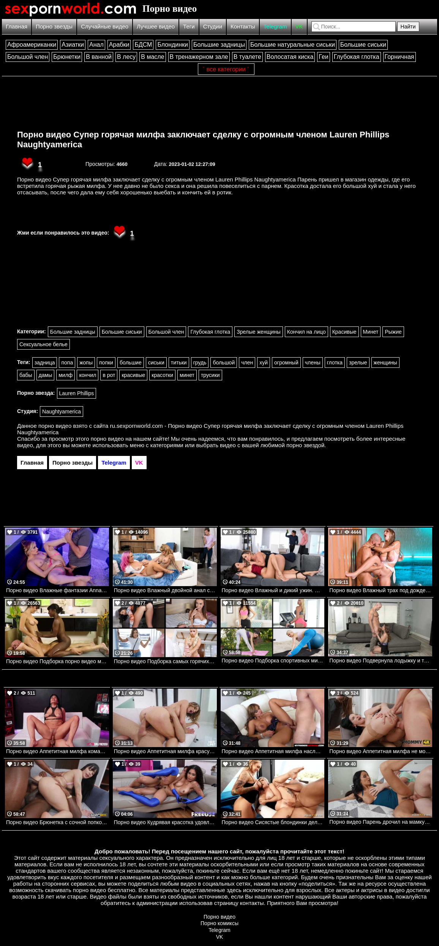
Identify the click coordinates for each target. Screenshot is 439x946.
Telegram (275, 26)
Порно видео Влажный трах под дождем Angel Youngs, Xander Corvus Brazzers (380, 590)
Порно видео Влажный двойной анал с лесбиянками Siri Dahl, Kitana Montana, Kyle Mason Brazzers (165, 590)
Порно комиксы (219, 923)
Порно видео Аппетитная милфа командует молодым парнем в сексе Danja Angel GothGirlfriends (57, 751)
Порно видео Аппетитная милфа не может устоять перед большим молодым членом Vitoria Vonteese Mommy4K (380, 751)
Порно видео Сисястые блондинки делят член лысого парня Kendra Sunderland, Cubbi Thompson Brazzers (273, 822)
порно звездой (305, 445)
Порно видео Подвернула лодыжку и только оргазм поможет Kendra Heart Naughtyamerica (380, 660)
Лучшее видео (156, 26)
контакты (252, 903)
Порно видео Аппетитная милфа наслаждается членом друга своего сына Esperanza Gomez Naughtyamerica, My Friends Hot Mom (273, 751)
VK (299, 26)
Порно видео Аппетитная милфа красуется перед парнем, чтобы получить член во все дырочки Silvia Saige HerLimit (165, 751)
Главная (16, 26)
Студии (212, 26)
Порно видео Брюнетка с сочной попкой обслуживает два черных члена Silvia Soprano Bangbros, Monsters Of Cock (57, 822)
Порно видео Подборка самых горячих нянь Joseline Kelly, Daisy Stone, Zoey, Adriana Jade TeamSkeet (165, 661)
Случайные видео (104, 26)
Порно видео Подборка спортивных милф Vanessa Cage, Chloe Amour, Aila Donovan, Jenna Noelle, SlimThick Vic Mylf (273, 660)
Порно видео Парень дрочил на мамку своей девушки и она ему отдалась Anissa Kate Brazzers (380, 822)
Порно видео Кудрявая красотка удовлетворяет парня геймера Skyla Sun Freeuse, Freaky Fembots (165, 822)
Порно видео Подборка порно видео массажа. (57, 661)
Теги (189, 26)
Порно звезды (54, 26)
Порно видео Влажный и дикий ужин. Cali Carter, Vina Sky (273, 590)
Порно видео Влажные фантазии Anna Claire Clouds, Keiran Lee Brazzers (57, 590)
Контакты (243, 26)
